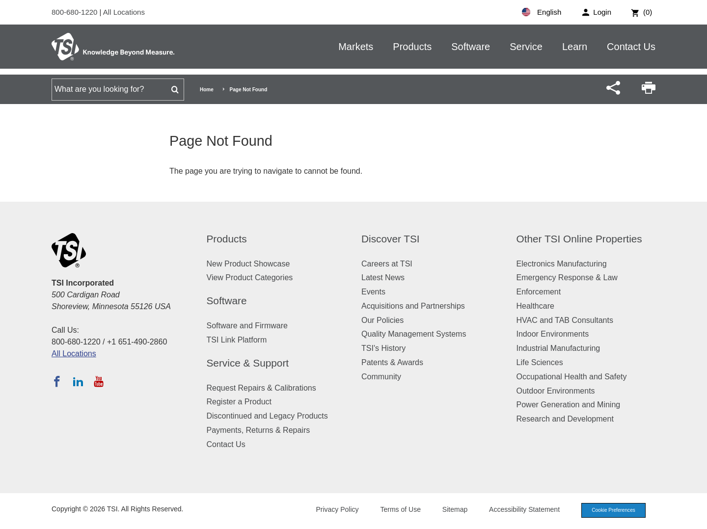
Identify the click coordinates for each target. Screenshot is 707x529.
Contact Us (631, 46)
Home (207, 89)
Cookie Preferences (610, 511)
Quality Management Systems (413, 334)
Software (470, 46)
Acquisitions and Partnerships (413, 306)
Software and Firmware (247, 325)
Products (412, 46)
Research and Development (565, 419)
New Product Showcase (248, 264)
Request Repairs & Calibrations (261, 388)
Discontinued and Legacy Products (267, 416)
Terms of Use (394, 510)
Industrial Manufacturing (558, 348)
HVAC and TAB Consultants (565, 320)
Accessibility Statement (517, 510)
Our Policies (382, 320)
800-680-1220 (76, 12)
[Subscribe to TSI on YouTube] (98, 381)
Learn (574, 46)
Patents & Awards (392, 362)
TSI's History (383, 348)
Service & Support (248, 363)
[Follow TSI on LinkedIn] (78, 381)
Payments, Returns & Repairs (258, 430)
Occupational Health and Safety (572, 376)
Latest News (383, 277)
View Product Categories (250, 277)
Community (381, 376)
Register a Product (239, 401)
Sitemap (448, 510)
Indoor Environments (553, 334)
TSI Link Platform (237, 340)
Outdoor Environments (556, 391)
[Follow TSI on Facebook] (57, 381)
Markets (355, 46)
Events (373, 292)
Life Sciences (540, 362)
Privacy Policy (330, 510)
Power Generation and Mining (569, 404)
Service (526, 46)
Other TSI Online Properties (579, 238)
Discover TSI (390, 238)
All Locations (124, 12)
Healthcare (535, 306)
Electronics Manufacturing (562, 264)
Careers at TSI (386, 264)
